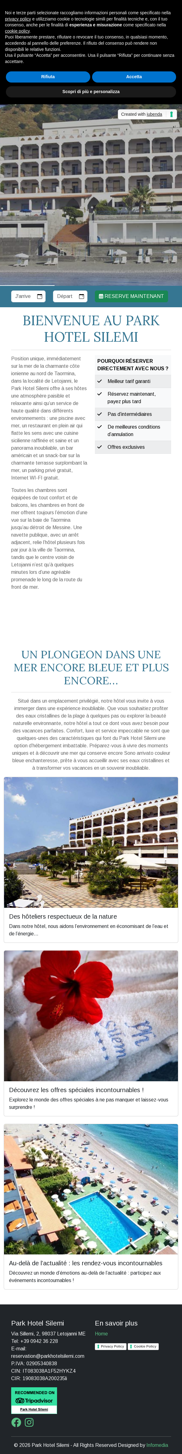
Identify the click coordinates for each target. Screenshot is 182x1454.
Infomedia (157, 1445)
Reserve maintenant (131, 296)
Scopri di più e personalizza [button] (90, 91)
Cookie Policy (145, 1346)
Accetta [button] (134, 76)
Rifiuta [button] (48, 76)
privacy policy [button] (18, 18)
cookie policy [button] (17, 31)
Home (101, 1333)
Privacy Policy (112, 1346)
